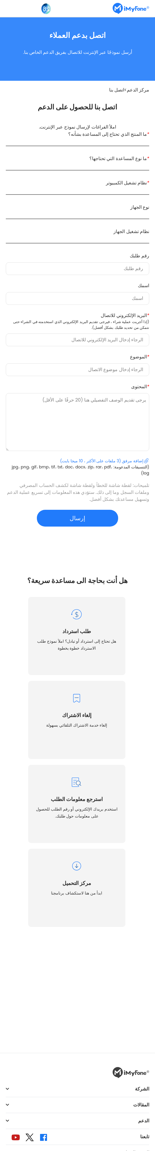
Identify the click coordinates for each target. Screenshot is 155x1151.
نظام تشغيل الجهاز (131, 231)
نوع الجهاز (139, 207)
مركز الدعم (138, 90)
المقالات (141, 1104)
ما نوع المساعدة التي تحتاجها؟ (119, 158)
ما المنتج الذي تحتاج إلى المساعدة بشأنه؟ (108, 134)
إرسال (77, 518)
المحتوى (140, 386)
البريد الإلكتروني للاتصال (78, 321)
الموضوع (139, 356)
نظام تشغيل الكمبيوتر (127, 182)
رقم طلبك (139, 255)
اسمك (143, 285)
